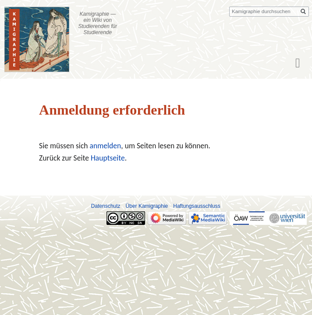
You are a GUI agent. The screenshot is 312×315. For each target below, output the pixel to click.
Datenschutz (106, 206)
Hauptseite (108, 158)
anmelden (105, 145)
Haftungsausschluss (196, 206)
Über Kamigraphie (147, 206)
